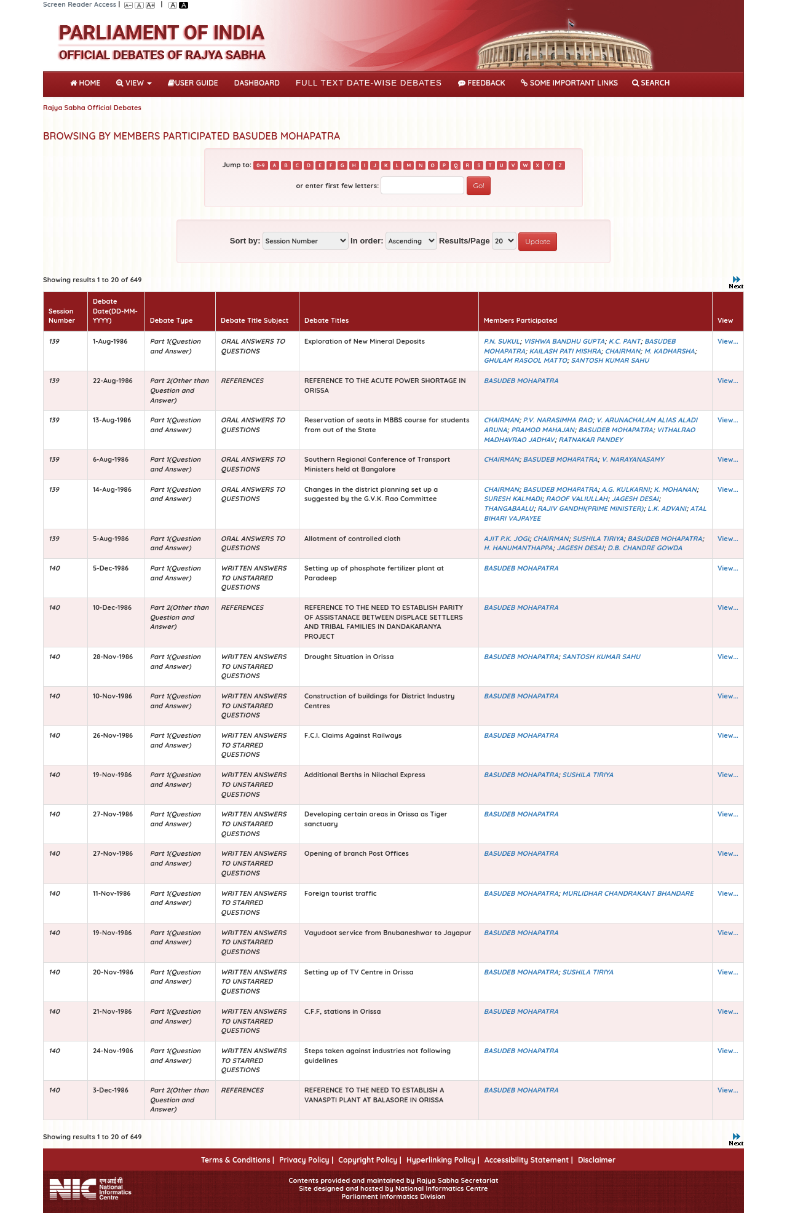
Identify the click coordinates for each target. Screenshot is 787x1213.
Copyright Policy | (369, 1159)
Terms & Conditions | (237, 1159)
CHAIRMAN (622, 351)
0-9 (260, 165)
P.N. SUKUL (502, 341)
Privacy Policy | (306, 1159)
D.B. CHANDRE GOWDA (644, 547)
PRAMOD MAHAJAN (542, 429)
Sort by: (245, 240)
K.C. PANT (625, 341)
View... (728, 341)
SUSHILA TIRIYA (597, 538)
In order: (367, 240)
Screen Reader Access (79, 4)
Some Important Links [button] (569, 82)
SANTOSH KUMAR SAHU (610, 360)
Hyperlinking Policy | (443, 1159)
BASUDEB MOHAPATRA (521, 380)
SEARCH (651, 82)
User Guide (193, 82)
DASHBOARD (257, 82)
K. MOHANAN (675, 489)
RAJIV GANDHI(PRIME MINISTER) (590, 508)
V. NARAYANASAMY (632, 459)
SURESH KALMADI (513, 498)
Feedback (481, 82)
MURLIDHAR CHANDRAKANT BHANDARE (628, 893)
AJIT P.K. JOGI (506, 538)
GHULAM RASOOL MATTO (525, 360)
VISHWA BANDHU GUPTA (564, 341)
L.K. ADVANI (666, 508)
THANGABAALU (509, 508)
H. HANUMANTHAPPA (518, 547)
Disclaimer (596, 1159)
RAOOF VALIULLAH (576, 498)
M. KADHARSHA (669, 351)
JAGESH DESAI (635, 498)
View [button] (134, 82)
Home (87, 81)
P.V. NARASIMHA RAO (558, 420)
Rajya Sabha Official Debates (92, 107)
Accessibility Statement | (528, 1159)
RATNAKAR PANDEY (590, 439)
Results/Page (464, 240)
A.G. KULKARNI (625, 489)
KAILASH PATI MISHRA (565, 351)
